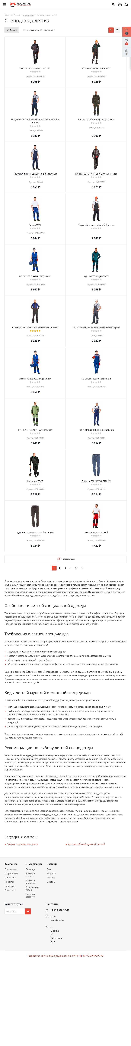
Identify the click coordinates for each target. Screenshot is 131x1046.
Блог (49, 869)
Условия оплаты (30, 875)
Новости (9, 881)
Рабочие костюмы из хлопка (22, 844)
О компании (11, 869)
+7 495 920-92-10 (60, 910)
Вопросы (51, 873)
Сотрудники (11, 873)
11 (76, 568)
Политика (9, 885)
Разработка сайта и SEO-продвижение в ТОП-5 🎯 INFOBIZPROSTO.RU (65, 955)
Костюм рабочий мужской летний (86, 844)
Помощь (30, 869)
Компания (10, 864)
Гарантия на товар (32, 888)
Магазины (10, 877)
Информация (34, 864)
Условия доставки (31, 881)
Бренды (51, 877)
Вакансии (9, 890)
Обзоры (51, 881)
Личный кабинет (30, 895)
